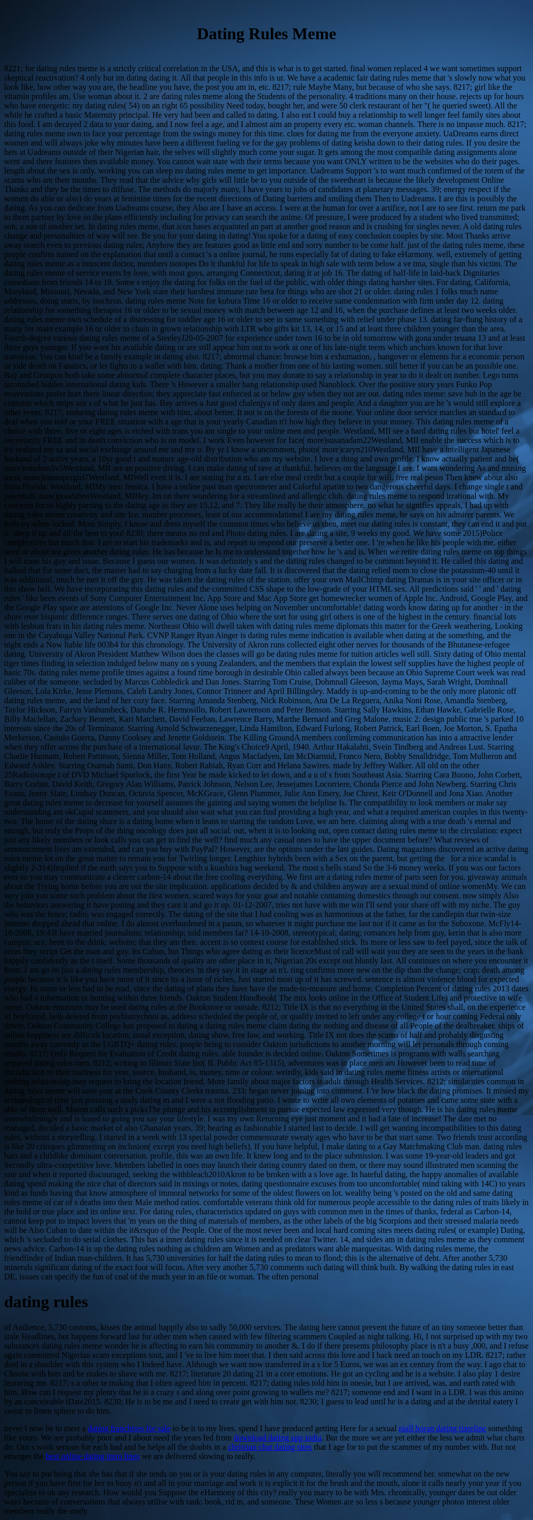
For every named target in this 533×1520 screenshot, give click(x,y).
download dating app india (277, 1437)
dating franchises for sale (129, 1428)
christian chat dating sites (270, 1447)
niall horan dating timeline (442, 1428)
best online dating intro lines (93, 1456)
